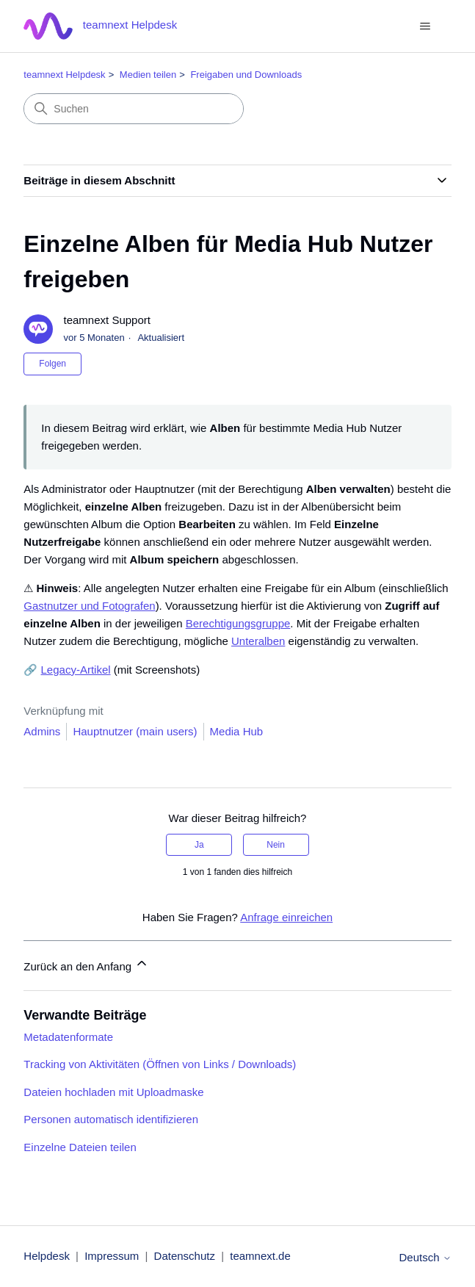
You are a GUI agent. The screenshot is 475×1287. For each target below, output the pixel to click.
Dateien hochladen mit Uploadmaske (113, 1092)
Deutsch (425, 1257)
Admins (41, 731)
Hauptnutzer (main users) (135, 731)
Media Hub (237, 731)
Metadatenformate (68, 1037)
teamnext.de (260, 1256)
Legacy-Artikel (76, 669)
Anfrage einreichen (286, 917)
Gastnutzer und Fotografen (89, 605)
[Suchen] (133, 108)
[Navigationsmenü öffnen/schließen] (425, 26)
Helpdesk (46, 1256)
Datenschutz (184, 1256)
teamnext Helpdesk (64, 74)
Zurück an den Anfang (86, 964)
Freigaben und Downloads (246, 74)
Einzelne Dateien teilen (79, 1147)
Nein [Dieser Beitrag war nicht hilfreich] (275, 845)
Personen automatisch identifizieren (110, 1119)
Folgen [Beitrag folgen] (52, 363)
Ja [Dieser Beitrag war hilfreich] (199, 845)
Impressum (111, 1256)
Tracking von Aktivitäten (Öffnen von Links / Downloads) (159, 1064)
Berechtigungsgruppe (238, 623)
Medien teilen (148, 74)
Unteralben (258, 641)
